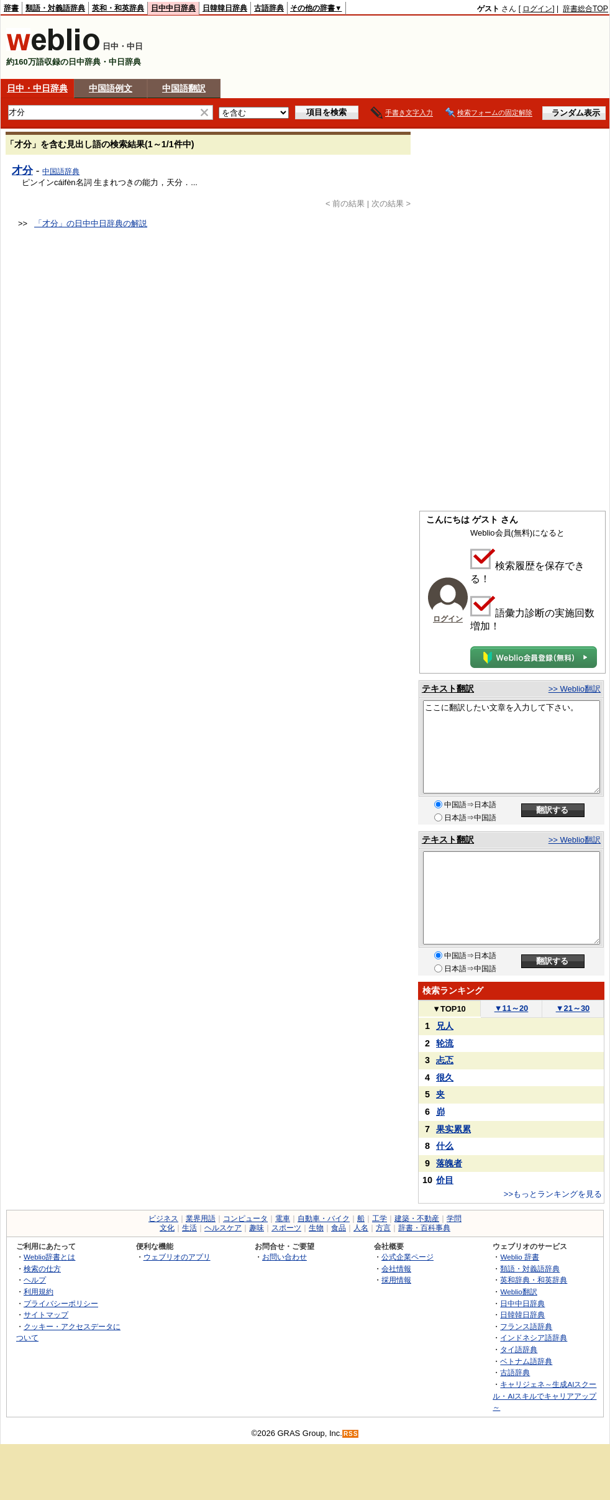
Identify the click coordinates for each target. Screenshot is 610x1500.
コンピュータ (245, 1218)
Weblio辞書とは (49, 1257)
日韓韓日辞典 (225, 8)
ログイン (537, 8)
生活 (189, 1228)
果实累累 (453, 1129)
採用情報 (396, 1280)
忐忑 (444, 1060)
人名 (360, 1228)
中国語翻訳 (184, 88)
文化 (167, 1228)
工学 (379, 1218)
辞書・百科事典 (424, 1228)
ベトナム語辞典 (526, 1361)
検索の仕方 (42, 1268)
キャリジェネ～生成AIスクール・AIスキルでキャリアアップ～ (544, 1395)
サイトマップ (46, 1314)
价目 (444, 1180)
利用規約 (38, 1291)
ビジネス (163, 1218)
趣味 (256, 1228)
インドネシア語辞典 (533, 1337)
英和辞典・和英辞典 (533, 1280)
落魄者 (449, 1163)
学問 (454, 1218)
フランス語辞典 (526, 1326)
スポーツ (286, 1228)
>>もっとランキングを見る (553, 1194)
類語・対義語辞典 (55, 8)
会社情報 (396, 1268)
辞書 (11, 8)
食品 (338, 1228)
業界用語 (201, 1218)
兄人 (444, 1026)
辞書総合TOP (585, 8)
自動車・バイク (324, 1218)
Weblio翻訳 (518, 1291)
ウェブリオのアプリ (177, 1257)
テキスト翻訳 (448, 688)
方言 (383, 1228)
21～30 (573, 1008)
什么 (444, 1146)
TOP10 (449, 1008)
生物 (316, 1228)
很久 (444, 1077)
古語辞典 (269, 8)
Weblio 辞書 (519, 1257)
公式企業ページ (407, 1257)
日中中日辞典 (173, 8)
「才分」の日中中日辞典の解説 (90, 223)
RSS (351, 1433)
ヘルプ (35, 1280)
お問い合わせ (284, 1257)
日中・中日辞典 (37, 88)
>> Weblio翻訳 (575, 688)
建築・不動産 (416, 1218)
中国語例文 (110, 88)
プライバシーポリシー (61, 1303)
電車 (282, 1218)
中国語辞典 (61, 171)
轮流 (444, 1043)
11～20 (511, 1008)
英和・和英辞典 (118, 8)
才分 (22, 170)
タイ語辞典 (518, 1349)
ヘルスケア (223, 1228)
